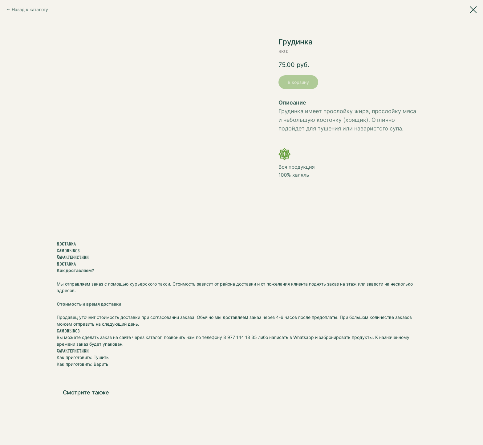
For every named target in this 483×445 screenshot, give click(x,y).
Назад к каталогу (30, 9)
